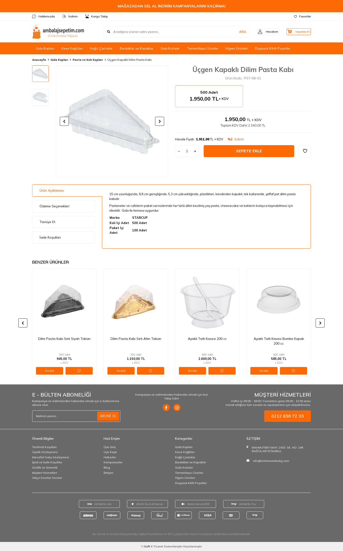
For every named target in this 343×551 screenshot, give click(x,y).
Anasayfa (39, 59)
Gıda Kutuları (184, 467)
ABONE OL (108, 416)
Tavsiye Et (47, 222)
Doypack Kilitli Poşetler (272, 48)
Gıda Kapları (45, 48)
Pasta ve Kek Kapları (88, 59)
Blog (107, 467)
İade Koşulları (50, 237)
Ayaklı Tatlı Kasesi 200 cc (207, 339)
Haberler (110, 457)
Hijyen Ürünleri (237, 48)
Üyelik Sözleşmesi (45, 452)
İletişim (108, 472)
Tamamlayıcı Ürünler (202, 48)
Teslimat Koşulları (44, 447)
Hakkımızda (43, 16)
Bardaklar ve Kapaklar (136, 48)
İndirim (70, 16)
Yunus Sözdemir (201, 534)
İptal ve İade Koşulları (47, 462)
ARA (236, 32)
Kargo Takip (96, 16)
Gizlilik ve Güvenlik (44, 467)
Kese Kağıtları (72, 48)
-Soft (146, 546)
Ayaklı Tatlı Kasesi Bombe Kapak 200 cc (279, 341)
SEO (170, 534)
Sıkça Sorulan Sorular (47, 478)
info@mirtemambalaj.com (271, 461)
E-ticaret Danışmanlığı (122, 534)
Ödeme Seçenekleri (54, 206)
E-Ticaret (157, 546)
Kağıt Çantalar (101, 48)
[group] (112, 121)
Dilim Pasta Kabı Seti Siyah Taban (64, 339)
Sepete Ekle (249, 150)
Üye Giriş (110, 447)
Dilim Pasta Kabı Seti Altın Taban (136, 339)
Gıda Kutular (170, 48)
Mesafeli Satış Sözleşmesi (50, 457)
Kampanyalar (113, 462)
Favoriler (302, 16)
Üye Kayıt (110, 452)
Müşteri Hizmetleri (44, 472)
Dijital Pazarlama (151, 534)
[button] (64, 121)
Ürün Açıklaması (52, 190)
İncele (49, 370)
